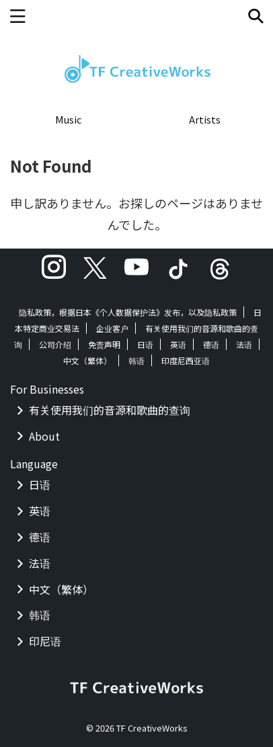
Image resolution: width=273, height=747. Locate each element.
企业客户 (112, 328)
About (44, 436)
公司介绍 (55, 344)
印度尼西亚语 (185, 360)
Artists (205, 119)
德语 (211, 344)
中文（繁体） (87, 360)
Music (68, 119)
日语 (145, 344)
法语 (244, 344)
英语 (178, 344)
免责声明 (104, 344)
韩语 (136, 360)
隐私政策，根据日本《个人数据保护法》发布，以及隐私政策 (128, 312)
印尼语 (45, 641)
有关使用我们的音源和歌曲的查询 (109, 410)
